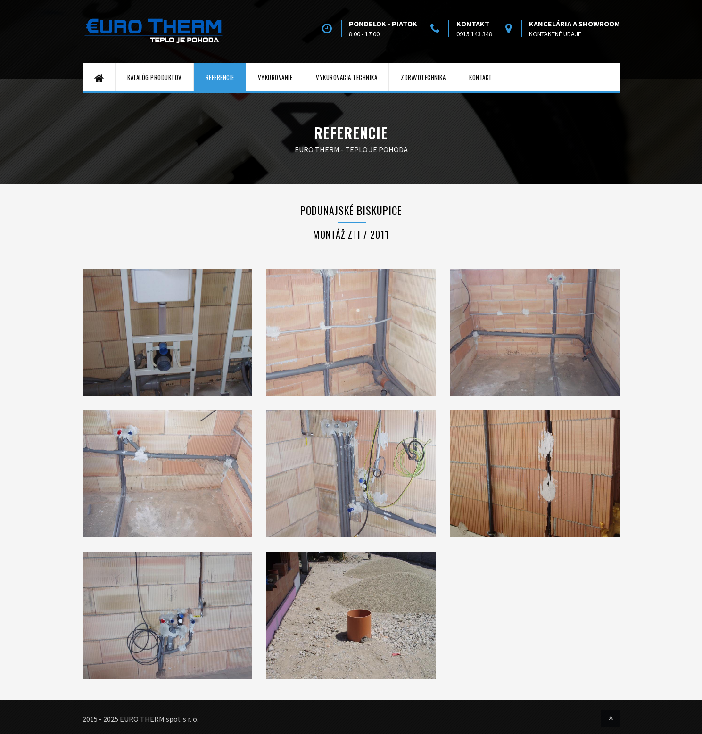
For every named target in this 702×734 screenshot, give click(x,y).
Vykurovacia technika (346, 77)
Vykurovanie (275, 77)
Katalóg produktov (154, 77)
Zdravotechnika (423, 77)
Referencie (220, 77)
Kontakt (480, 77)
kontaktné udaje (555, 34)
